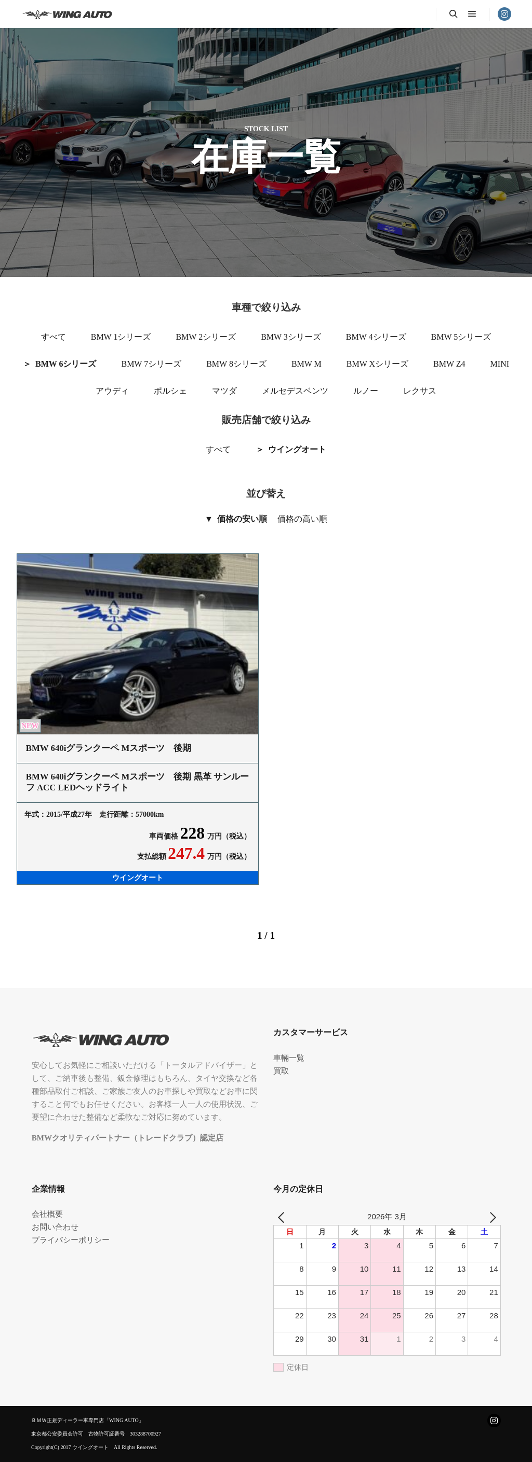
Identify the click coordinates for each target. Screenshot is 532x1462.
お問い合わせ (55, 1227)
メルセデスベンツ (295, 390)
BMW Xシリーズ (377, 363)
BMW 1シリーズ (121, 336)
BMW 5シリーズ (461, 336)
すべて (53, 336)
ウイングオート (297, 449)
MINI (499, 363)
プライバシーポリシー (71, 1240)
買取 (281, 1071)
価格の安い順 (242, 518)
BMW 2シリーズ (206, 336)
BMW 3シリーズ (291, 336)
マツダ (224, 390)
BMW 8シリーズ (236, 363)
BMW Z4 (449, 363)
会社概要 (47, 1214)
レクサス (419, 390)
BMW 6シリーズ (65, 363)
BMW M (306, 363)
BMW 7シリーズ (151, 363)
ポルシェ (170, 390)
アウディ (112, 390)
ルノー (365, 390)
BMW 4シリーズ (376, 336)
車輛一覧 (288, 1058)
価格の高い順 (302, 518)
